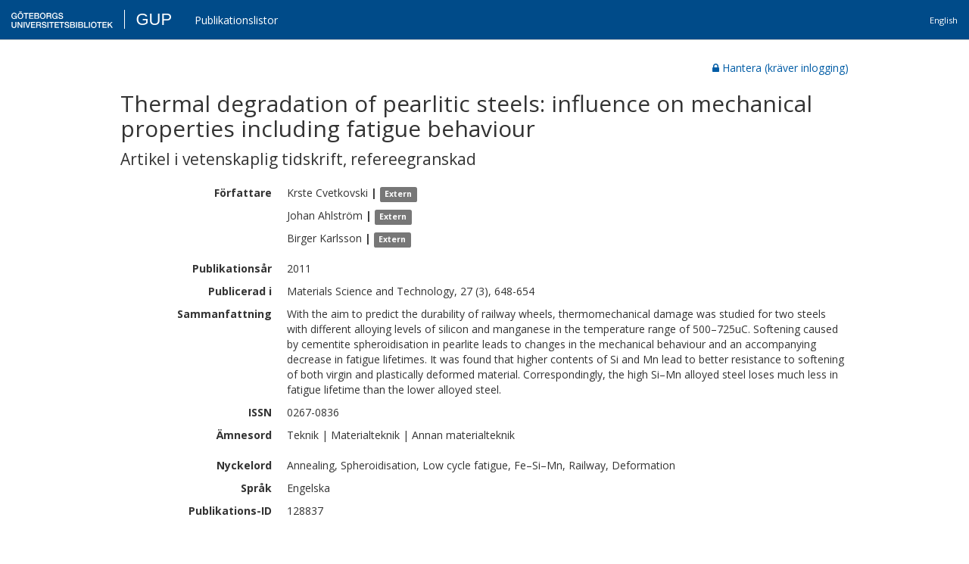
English (944, 20)
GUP (154, 19)
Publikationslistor (236, 20)
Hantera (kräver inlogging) (780, 68)
